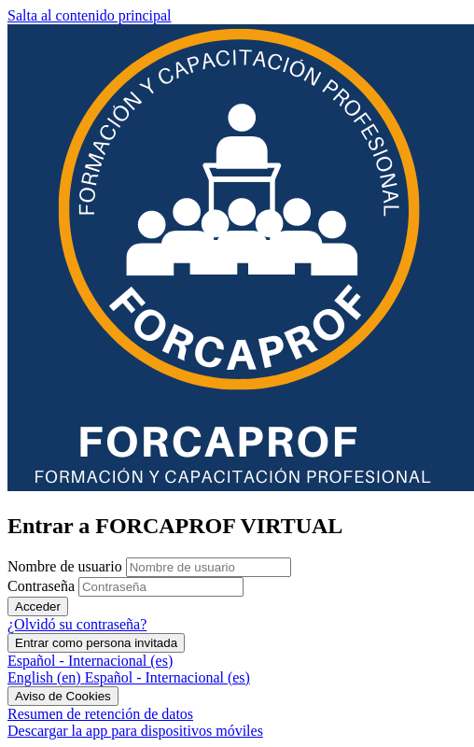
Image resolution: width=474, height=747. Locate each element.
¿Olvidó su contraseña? (76, 624)
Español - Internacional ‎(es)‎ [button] (90, 661)
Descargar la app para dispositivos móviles (135, 731)
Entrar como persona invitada (96, 643)
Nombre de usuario (66, 566)
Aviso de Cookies (63, 696)
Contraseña (41, 586)
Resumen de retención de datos (100, 714)
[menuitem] (46, 677)
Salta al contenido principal (89, 15)
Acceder (38, 606)
